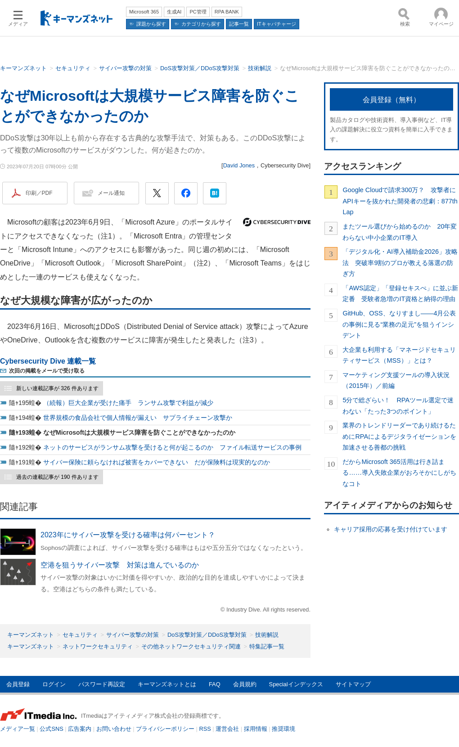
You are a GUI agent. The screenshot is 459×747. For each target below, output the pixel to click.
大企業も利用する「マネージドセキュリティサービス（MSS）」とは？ (399, 355)
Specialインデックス (296, 684)
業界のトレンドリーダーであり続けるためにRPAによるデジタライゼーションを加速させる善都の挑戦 (399, 436)
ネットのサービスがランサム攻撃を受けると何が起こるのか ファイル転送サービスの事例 (172, 447)
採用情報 (255, 728)
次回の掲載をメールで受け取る (47, 371)
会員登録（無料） (391, 100)
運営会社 (227, 728)
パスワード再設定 (101, 684)
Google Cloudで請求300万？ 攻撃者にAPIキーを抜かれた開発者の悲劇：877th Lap (399, 201)
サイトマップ (353, 684)
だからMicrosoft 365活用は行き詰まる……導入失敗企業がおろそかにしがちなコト (399, 472)
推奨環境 (283, 728)
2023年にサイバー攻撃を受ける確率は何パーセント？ (127, 535)
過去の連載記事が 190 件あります (57, 477)
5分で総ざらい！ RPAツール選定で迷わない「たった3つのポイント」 (398, 405)
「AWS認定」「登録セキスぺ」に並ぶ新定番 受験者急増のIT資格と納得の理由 (400, 293)
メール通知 (111, 193)
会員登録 (18, 684)
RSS (205, 728)
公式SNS (51, 728)
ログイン (54, 684)
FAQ (214, 684)
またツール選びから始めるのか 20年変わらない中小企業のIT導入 (399, 232)
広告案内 (79, 728)
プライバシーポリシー (165, 728)
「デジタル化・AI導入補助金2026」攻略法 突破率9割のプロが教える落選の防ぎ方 (400, 262)
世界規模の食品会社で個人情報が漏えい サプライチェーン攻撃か (137, 417)
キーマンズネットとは (167, 684)
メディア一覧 (17, 728)
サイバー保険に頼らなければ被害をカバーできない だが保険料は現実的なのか (156, 462)
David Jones (239, 165)
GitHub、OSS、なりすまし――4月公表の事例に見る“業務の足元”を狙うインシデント (399, 324)
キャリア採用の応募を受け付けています (390, 529)
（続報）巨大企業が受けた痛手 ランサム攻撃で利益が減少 (128, 402)
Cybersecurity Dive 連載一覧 (48, 361)
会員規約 (244, 684)
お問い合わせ (113, 728)
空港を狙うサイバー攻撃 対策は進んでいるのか (119, 565)
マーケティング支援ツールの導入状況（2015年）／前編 (396, 380)
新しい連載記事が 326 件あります (57, 388)
